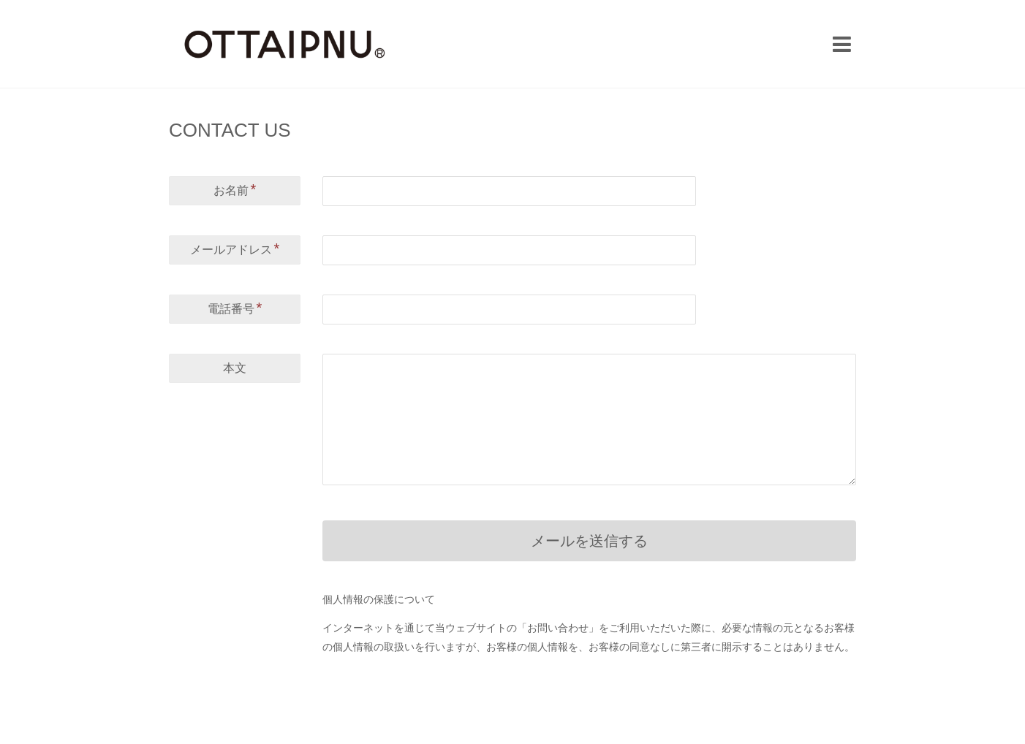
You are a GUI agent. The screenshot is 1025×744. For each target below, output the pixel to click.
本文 (234, 368)
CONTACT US (230, 130)
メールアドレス (235, 248)
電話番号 (235, 308)
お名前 (235, 189)
